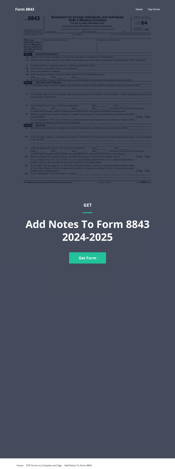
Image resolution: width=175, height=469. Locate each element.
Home (139, 9)
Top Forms (154, 9)
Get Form (87, 258)
